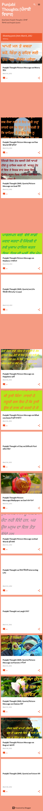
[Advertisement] (21, 100)
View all (5, 39)
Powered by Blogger (21, 808)
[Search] (34, 4)
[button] (39, 78)
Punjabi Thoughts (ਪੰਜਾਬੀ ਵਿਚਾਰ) (16, 9)
